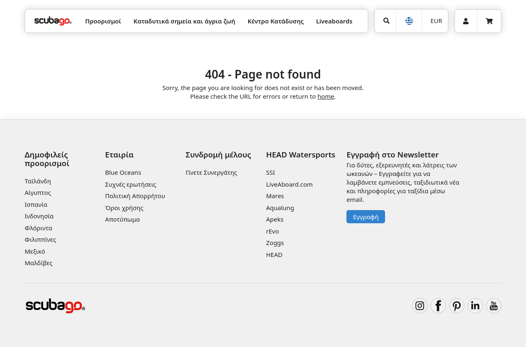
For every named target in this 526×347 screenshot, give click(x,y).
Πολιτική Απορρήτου (135, 196)
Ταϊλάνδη (38, 181)
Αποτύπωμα (122, 219)
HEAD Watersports (300, 154)
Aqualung (280, 208)
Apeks (274, 219)
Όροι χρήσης (124, 208)
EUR (437, 20)
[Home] (53, 21)
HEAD (274, 254)
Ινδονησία (39, 216)
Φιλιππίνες (40, 239)
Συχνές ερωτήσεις (130, 184)
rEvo (272, 231)
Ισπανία (36, 204)
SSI (270, 172)
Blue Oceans (123, 172)
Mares (275, 196)
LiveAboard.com (289, 184)
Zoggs (275, 242)
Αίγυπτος (38, 192)
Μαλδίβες (39, 263)
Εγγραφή (365, 217)
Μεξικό (35, 251)
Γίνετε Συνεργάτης (212, 172)
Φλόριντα (38, 228)
